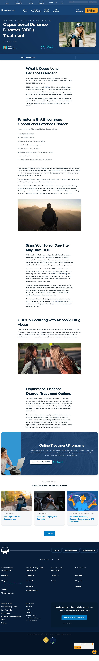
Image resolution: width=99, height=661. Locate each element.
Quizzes (4, 623)
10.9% (47, 87)
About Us (30, 603)
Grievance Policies (31, 615)
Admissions (29, 606)
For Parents (5, 613)
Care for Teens (6, 603)
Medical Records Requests (33, 618)
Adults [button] (46, 10)
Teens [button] (25, 10)
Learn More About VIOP (41, 462)
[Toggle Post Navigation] (77, 57)
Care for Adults (6, 610)
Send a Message (71, 550)
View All (49, 533)
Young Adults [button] (35, 10)
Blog (3, 620)
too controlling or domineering (58, 274)
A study (58, 301)
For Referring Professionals (11, 616)
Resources (20, 21)
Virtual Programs (7, 593)
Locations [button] (56, 10)
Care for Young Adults (9, 607)
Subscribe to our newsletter (74, 617)
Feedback (28, 612)
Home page (8, 21)
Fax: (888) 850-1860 (31, 620)
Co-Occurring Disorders (39, 21)
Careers (28, 609)
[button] (43, 47)
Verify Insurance (89, 550)
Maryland (5, 581)
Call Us (56, 550)
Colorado (5, 575)
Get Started (57, 462)
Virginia (4, 589)
